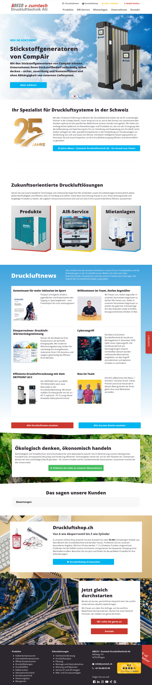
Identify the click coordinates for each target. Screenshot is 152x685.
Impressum (61, 681)
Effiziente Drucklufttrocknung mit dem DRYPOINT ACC (39, 375)
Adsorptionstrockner (25, 660)
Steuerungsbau (22, 666)
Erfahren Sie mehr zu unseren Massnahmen (76, 468)
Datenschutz (75, 681)
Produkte (68, 9)
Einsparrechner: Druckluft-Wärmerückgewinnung (30, 332)
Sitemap (93, 681)
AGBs (85, 681)
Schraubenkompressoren (27, 646)
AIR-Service (83, 9)
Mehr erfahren (28, 85)
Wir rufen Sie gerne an (109, 609)
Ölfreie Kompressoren (25, 649)
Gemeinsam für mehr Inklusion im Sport (39, 290)
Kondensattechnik (23, 663)
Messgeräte (20, 669)
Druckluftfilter (21, 654)
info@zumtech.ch (103, 651)
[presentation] (3, 57)
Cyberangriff (85, 330)
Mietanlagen (100, 9)
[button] (72, 96)
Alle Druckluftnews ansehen (42, 425)
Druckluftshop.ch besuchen (83, 549)
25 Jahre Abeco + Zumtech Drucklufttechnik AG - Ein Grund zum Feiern (96, 148)
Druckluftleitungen (24, 652)
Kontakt (135, 9)
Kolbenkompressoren (25, 643)
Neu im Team (86, 374)
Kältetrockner (21, 657)
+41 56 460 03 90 (102, 656)
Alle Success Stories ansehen (110, 425)
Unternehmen (119, 9)
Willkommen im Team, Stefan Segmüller (103, 290)
